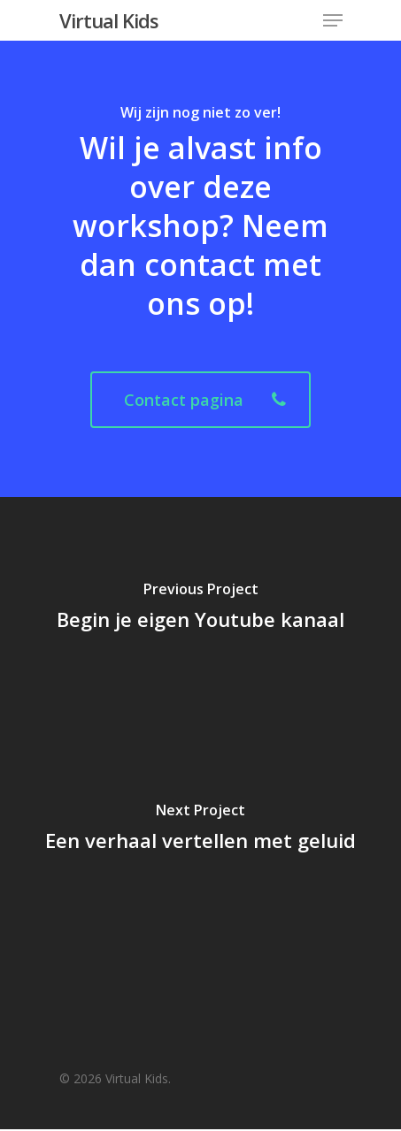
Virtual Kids (108, 20)
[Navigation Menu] (333, 20)
